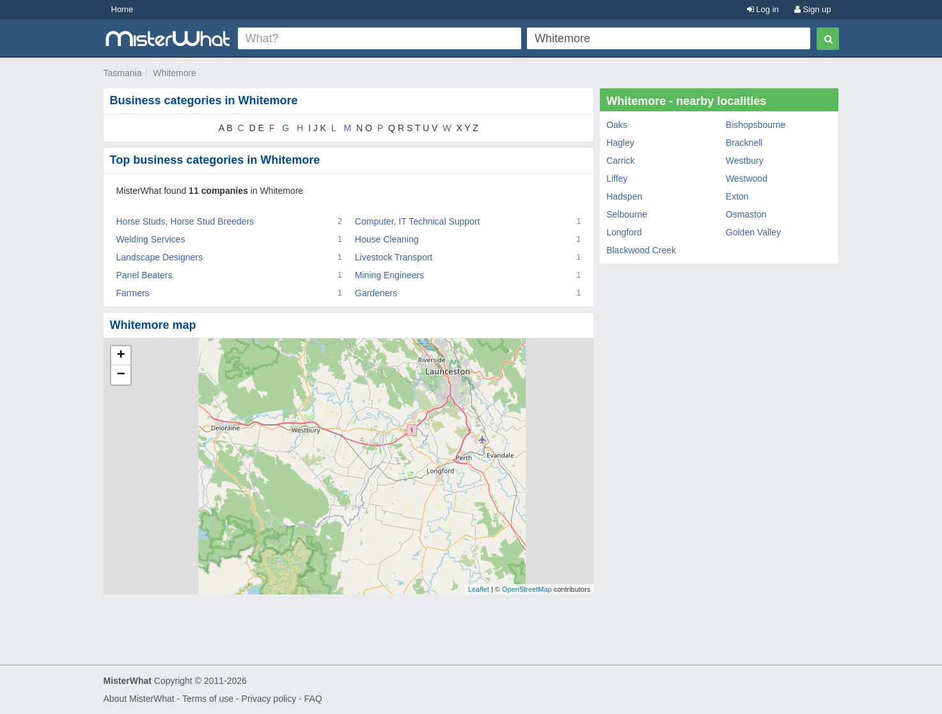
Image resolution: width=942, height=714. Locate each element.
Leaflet (478, 589)
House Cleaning (387, 239)
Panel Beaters (144, 275)
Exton (737, 196)
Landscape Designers (159, 257)
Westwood (746, 178)
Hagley (620, 143)
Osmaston (746, 214)
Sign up (812, 9)
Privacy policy (269, 699)
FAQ (313, 699)
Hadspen (624, 196)
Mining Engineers (389, 275)
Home (122, 9)
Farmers (133, 293)
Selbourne (626, 214)
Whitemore (174, 73)
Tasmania (123, 73)
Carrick (620, 160)
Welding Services (150, 239)
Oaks (616, 125)
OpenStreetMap (527, 589)
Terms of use (207, 699)
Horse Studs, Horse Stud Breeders (185, 221)
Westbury (745, 160)
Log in (763, 9)
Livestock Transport (393, 257)
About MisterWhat (139, 699)
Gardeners (376, 293)
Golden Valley (753, 232)
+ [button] (120, 355)
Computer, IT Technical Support (417, 221)
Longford (623, 232)
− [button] (120, 375)
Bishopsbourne (755, 125)
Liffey (616, 178)
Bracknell (744, 143)
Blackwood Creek (641, 250)
